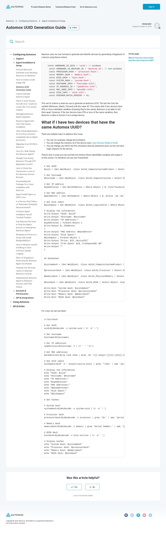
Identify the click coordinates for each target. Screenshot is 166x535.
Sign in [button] (151, 7)
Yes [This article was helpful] (74, 487)
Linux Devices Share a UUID (104, 143)
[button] (24, 54)
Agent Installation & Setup (53, 21)
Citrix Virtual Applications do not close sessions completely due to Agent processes (24, 136)
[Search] (83, 42)
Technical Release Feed (65, 7)
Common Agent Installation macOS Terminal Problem (24, 219)
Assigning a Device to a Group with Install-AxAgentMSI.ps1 (26, 241)
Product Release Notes (41, 7)
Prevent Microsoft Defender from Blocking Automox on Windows (26, 72)
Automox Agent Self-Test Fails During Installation (25, 123)
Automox (10, 21)
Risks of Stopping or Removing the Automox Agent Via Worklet (26, 264)
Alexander (146, 24)
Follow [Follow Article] (74, 28)
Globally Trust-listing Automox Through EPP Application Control (26, 163)
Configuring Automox (28, 21)
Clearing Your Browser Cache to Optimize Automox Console (26, 274)
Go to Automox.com (88, 7)
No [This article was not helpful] (95, 487)
